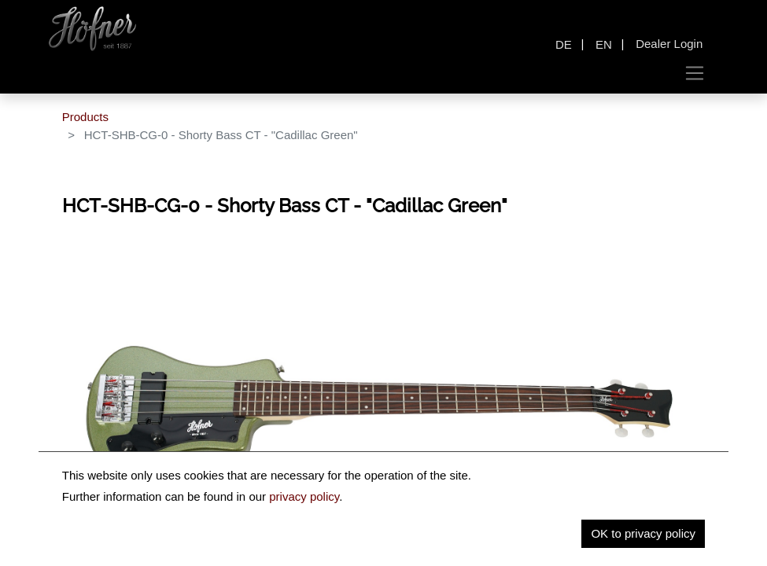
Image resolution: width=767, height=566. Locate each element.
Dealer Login (669, 43)
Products (85, 116)
